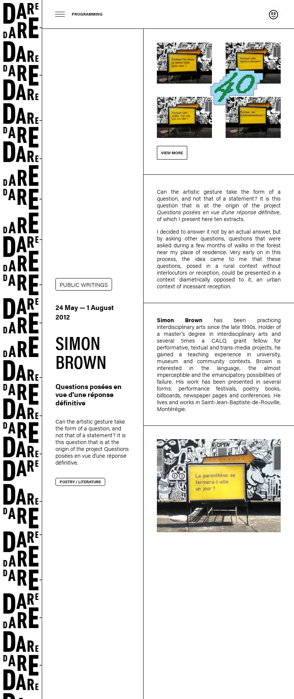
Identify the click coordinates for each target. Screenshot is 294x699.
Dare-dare (21, 349)
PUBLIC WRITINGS (84, 284)
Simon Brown (180, 320)
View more (172, 152)
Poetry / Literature (80, 481)
